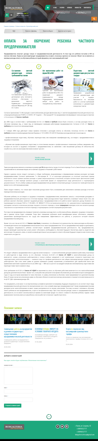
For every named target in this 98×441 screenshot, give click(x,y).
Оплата (69, 8)
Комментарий (8, 365)
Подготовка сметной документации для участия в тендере (84, 73)
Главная (49, 8)
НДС (14, 31)
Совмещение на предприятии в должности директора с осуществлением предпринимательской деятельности (18, 333)
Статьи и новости (20, 26)
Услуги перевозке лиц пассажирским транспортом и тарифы (77, 331)
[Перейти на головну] (14, 8)
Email (6, 396)
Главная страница (9, 26)
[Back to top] (49, 416)
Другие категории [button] (65, 31)
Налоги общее (48, 31)
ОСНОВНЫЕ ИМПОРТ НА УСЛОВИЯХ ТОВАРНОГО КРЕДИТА (46, 330)
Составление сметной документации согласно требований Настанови (22, 73)
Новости (78, 8)
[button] (94, 19)
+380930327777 (62, 12)
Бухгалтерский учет (32, 26)
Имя (5, 387)
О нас (55, 8)
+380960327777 (83, 12)
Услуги (62, 8)
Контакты (87, 8)
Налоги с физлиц (31, 31)
